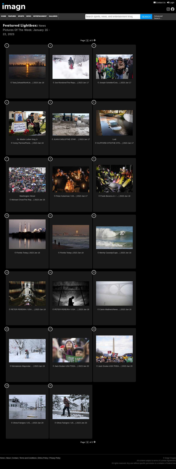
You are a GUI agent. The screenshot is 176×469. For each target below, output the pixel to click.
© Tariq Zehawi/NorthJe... (21, 83)
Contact (15, 458)
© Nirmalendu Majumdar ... (21, 366)
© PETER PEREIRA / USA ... (21, 309)
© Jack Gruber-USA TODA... (65, 366)
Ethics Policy (43, 458)
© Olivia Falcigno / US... (21, 423)
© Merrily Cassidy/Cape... (108, 253)
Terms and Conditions (28, 458)
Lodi (114, 139)
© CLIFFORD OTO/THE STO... (108, 143)
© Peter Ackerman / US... (64, 196)
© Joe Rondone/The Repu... (65, 83)
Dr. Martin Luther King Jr (27, 139)
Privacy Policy (54, 458)
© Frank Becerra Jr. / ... (108, 196)
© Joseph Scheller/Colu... (108, 83)
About (8, 458)
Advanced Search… (158, 17)
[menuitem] (159, 2)
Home (2, 458)
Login (170, 2)
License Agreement (168, 461)
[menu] (164, 2)
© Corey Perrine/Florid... (21, 143)
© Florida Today (21, 253)
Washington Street (27, 196)
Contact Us (160, 2)
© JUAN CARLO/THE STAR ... (65, 139)
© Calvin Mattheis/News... (108, 309)
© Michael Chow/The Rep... (21, 200)
